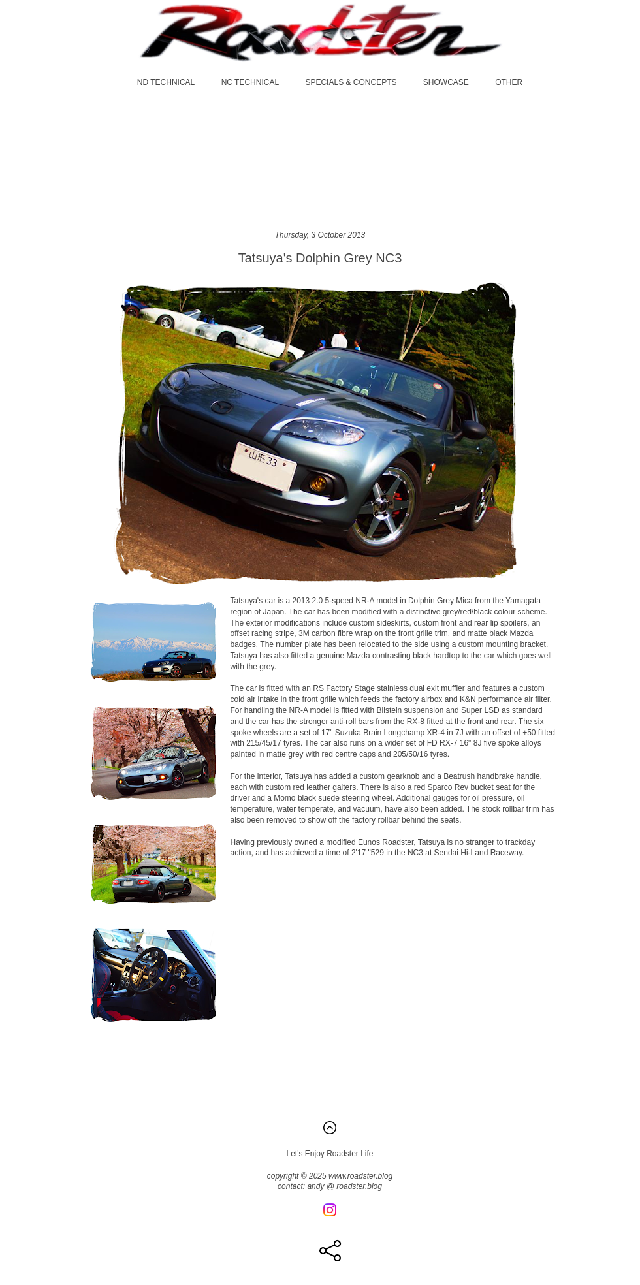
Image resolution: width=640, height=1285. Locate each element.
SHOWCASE (446, 82)
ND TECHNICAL (166, 82)
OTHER (508, 82)
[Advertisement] (320, 158)
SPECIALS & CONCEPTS (350, 82)
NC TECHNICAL (250, 82)
